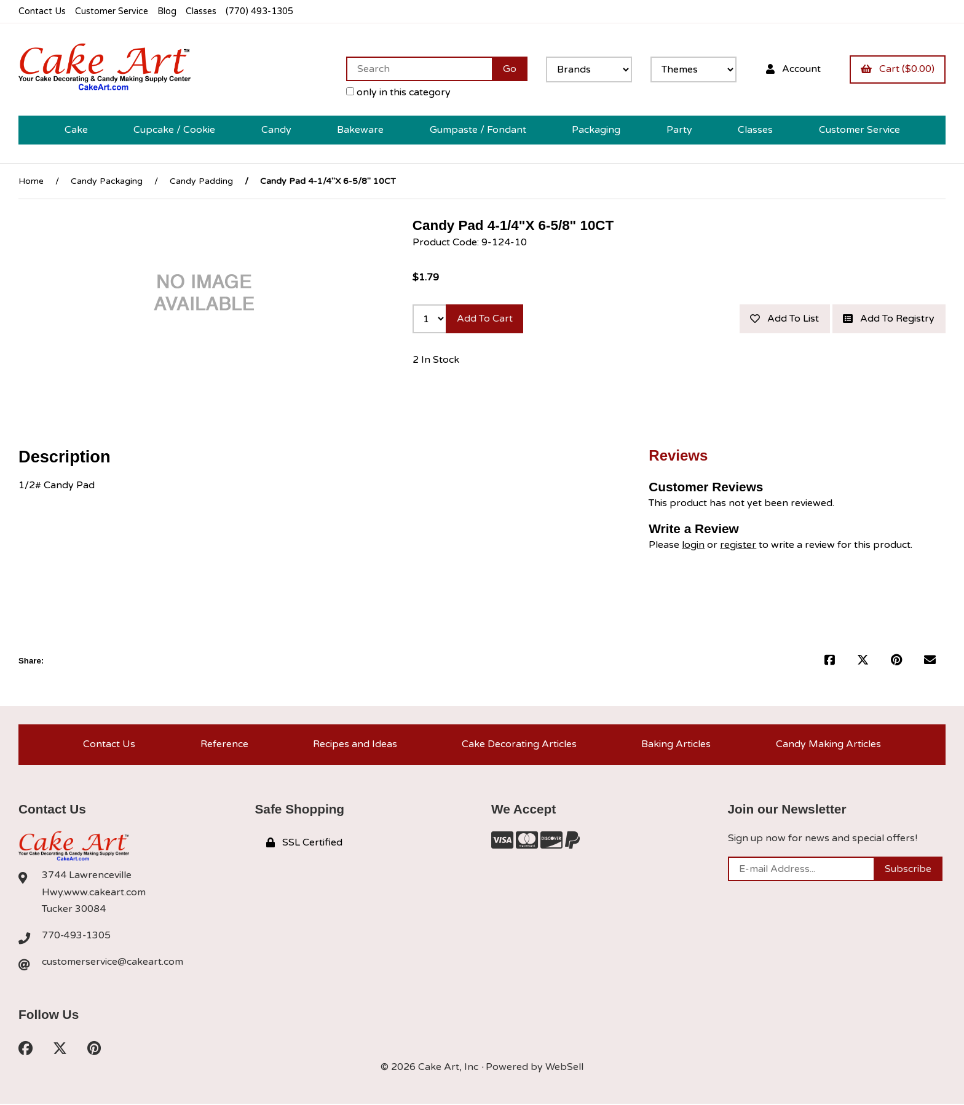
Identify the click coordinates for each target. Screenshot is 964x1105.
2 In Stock (436, 360)
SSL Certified (304, 843)
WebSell (564, 1068)
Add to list (783, 319)
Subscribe (908, 869)
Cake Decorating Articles (519, 745)
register (738, 545)
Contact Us (42, 11)
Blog (169, 11)
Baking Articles (676, 745)
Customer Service (112, 11)
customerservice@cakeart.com (112, 963)
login (693, 545)
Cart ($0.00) (897, 69)
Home (31, 181)
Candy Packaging (107, 181)
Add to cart (485, 319)
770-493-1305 (77, 936)
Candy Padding (201, 181)
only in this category (398, 92)
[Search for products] (418, 69)
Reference (224, 745)
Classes (203, 11)
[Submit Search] (509, 69)
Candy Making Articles (828, 745)
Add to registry (888, 319)
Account (792, 69)
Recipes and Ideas (355, 745)
